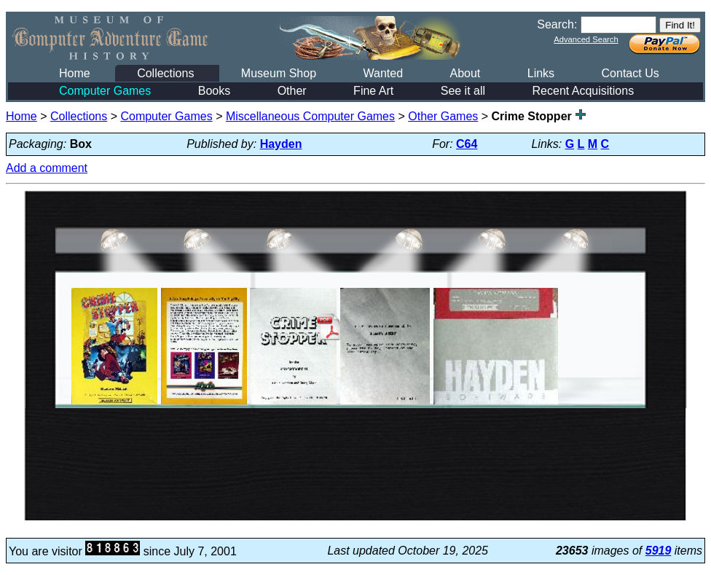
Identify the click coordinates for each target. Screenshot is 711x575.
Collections (165, 73)
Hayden (281, 144)
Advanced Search (586, 39)
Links (540, 73)
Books (214, 91)
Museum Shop (278, 73)
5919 (658, 550)
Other (292, 91)
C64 (466, 144)
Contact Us (630, 73)
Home (74, 73)
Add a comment (46, 168)
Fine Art (373, 91)
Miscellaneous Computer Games (310, 116)
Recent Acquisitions (584, 91)
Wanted (383, 73)
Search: (557, 24)
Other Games (443, 116)
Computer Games (105, 91)
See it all (463, 91)
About (464, 73)
